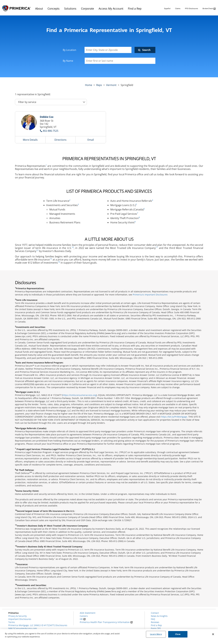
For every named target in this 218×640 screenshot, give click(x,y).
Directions (60, 139)
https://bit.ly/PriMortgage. (174, 416)
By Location (69, 50)
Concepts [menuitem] (54, 8)
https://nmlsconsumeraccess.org (79, 395)
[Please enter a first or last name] (120, 61)
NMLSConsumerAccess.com (22, 628)
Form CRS (156, 628)
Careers (84, 615)
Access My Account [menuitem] (111, 8)
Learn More (156, 634)
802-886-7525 (50, 130)
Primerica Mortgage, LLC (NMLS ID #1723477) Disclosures (37, 625)
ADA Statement (87, 612)
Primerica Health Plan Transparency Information (106, 622)
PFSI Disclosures (191, 8)
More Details (30, 139)
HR (83, 619)
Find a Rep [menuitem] (134, 8)
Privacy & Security (17, 615)
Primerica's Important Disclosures (150, 294)
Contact (155, 612)
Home (88, 85)
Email (90, 139)
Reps (99, 85)
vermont (111, 85)
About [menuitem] (39, 8)
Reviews (155, 622)
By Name (68, 60)
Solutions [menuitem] (70, 8)
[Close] (213, 634)
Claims (177, 8)
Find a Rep (156, 625)
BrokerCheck (209, 8)
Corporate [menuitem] (87, 8)
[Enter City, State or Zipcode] (108, 50)
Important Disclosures (19, 619)
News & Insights (159, 615)
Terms (11, 622)
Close (178, 634)
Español (167, 8)
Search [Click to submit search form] (146, 50)
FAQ (153, 619)
